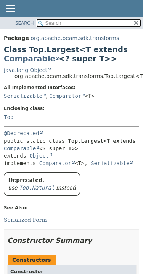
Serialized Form (25, 220)
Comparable (29, 58)
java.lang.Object (25, 70)
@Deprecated (21, 133)
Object (39, 156)
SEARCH (24, 23)
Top (8, 117)
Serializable (23, 96)
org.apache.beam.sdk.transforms (75, 38)
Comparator (65, 96)
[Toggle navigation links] (10, 9)
